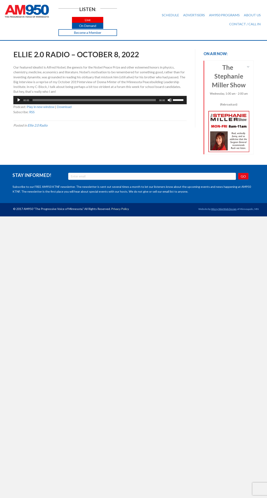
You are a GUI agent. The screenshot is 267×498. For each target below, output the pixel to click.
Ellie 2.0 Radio (38, 125)
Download (64, 107)
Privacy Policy (120, 209)
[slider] (94, 100)
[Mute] (170, 100)
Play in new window (40, 107)
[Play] (19, 100)
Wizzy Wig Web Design (224, 209)
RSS (32, 112)
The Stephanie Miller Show (228, 108)
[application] (100, 100)
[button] (87, 20)
